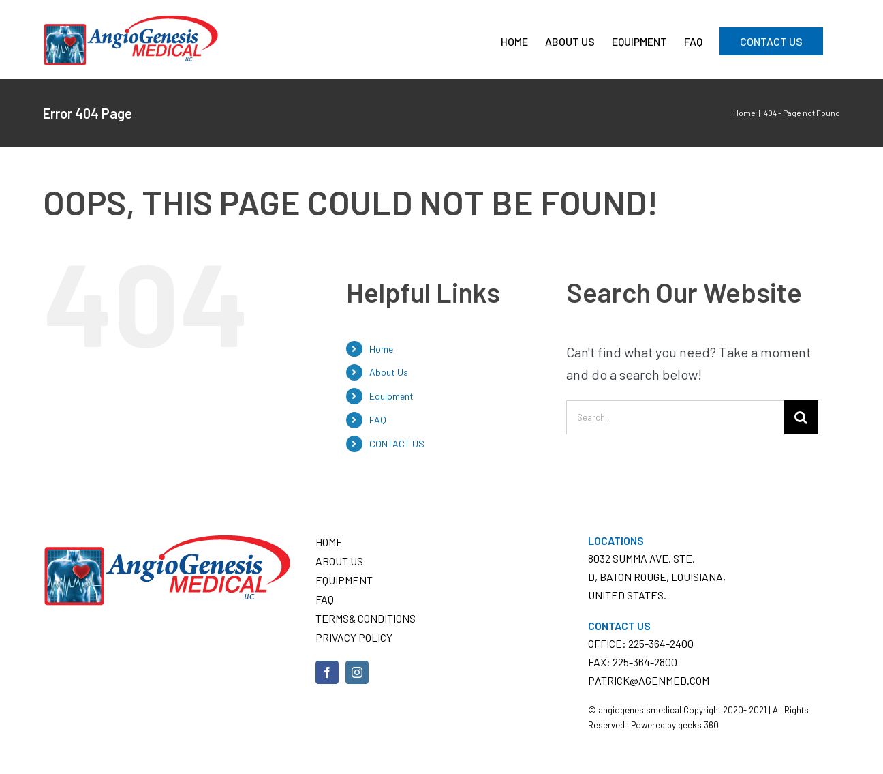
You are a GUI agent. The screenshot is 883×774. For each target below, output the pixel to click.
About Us (388, 372)
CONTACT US (396, 443)
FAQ (377, 420)
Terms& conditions (365, 618)
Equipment (391, 396)
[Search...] (675, 417)
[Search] (801, 417)
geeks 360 (698, 724)
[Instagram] (357, 672)
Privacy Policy (353, 637)
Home (381, 349)
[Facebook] (327, 672)
